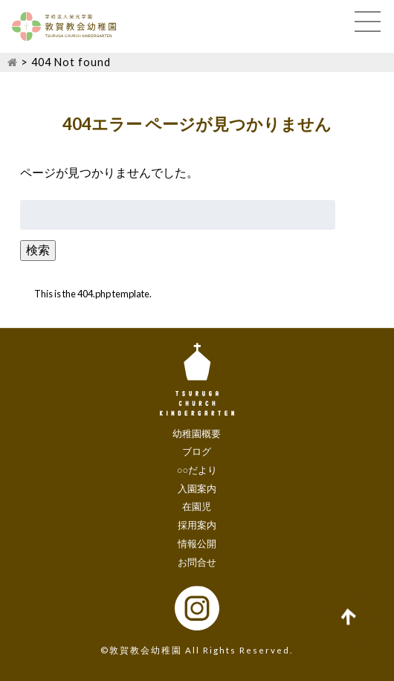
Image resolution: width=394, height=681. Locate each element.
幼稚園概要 (196, 433)
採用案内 (197, 525)
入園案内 (197, 488)
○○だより (197, 470)
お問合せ (197, 562)
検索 (38, 249)
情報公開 (197, 543)
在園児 (196, 507)
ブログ (196, 451)
